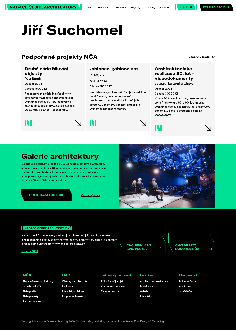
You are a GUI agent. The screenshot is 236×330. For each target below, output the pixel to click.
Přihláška (121, 7)
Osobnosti (188, 275)
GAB (66, 275)
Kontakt (164, 7)
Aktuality (150, 7)
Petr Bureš (33, 79)
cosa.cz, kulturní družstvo (174, 83)
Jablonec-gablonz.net (114, 68)
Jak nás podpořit (116, 275)
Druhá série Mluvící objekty (46, 71)
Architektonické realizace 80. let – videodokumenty (174, 73)
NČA (27, 275)
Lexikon (147, 275)
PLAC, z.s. (97, 75)
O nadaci (102, 7)
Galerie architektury (60, 156)
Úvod (89, 7)
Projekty (135, 7)
